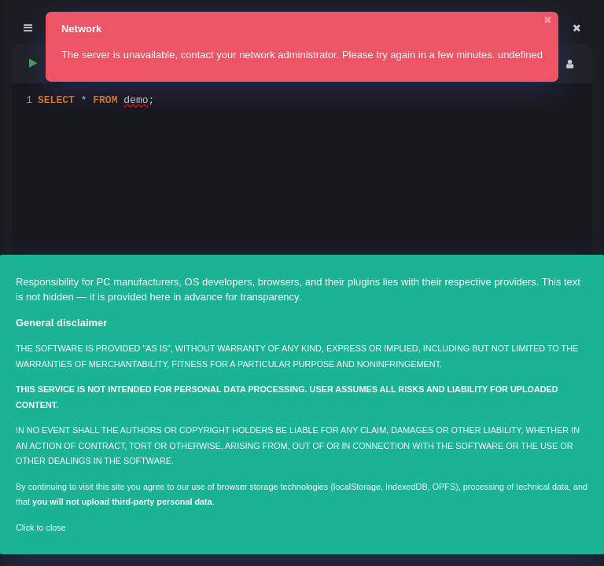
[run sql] (31, 64)
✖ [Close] (547, 20)
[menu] (569, 64)
